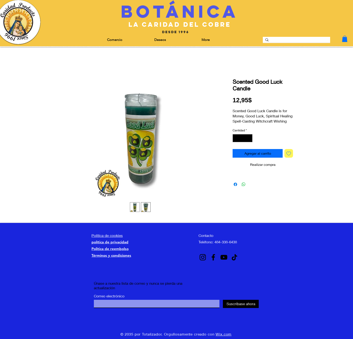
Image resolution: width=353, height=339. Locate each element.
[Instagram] (203, 257)
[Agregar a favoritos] (288, 153)
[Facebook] (213, 257)
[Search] (296, 41)
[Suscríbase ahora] (241, 304)
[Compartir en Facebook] (235, 184)
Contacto (206, 235)
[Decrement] (236, 138)
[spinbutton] (242, 138)
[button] (127, 39)
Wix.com (224, 334)
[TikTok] (234, 257)
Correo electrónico (109, 296)
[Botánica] (179, 11)
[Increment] (249, 138)
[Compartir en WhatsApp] (243, 184)
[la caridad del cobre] (179, 24)
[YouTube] (224, 257)
